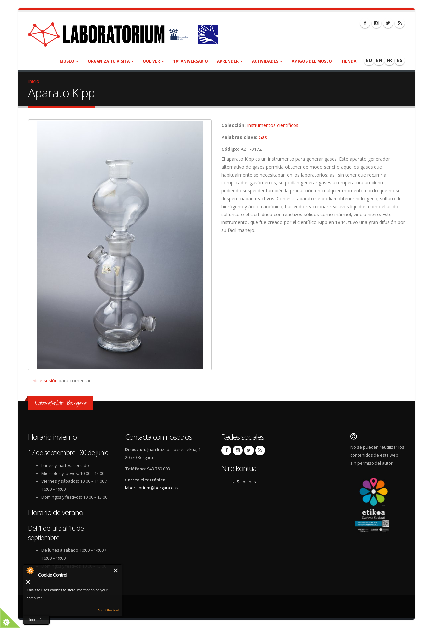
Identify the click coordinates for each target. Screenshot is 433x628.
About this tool (108, 610)
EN (379, 60)
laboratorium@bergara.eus (151, 488)
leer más (36, 620)
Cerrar (116, 570)
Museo (69, 61)
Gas (263, 137)
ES (399, 60)
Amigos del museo (312, 61)
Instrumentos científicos (272, 125)
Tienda (348, 61)
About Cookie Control (30, 570)
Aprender (230, 61)
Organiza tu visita (111, 61)
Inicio (33, 81)
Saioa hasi (247, 482)
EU (369, 60)
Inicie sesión (44, 381)
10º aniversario (190, 61)
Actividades (267, 61)
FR (389, 60)
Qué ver (153, 61)
